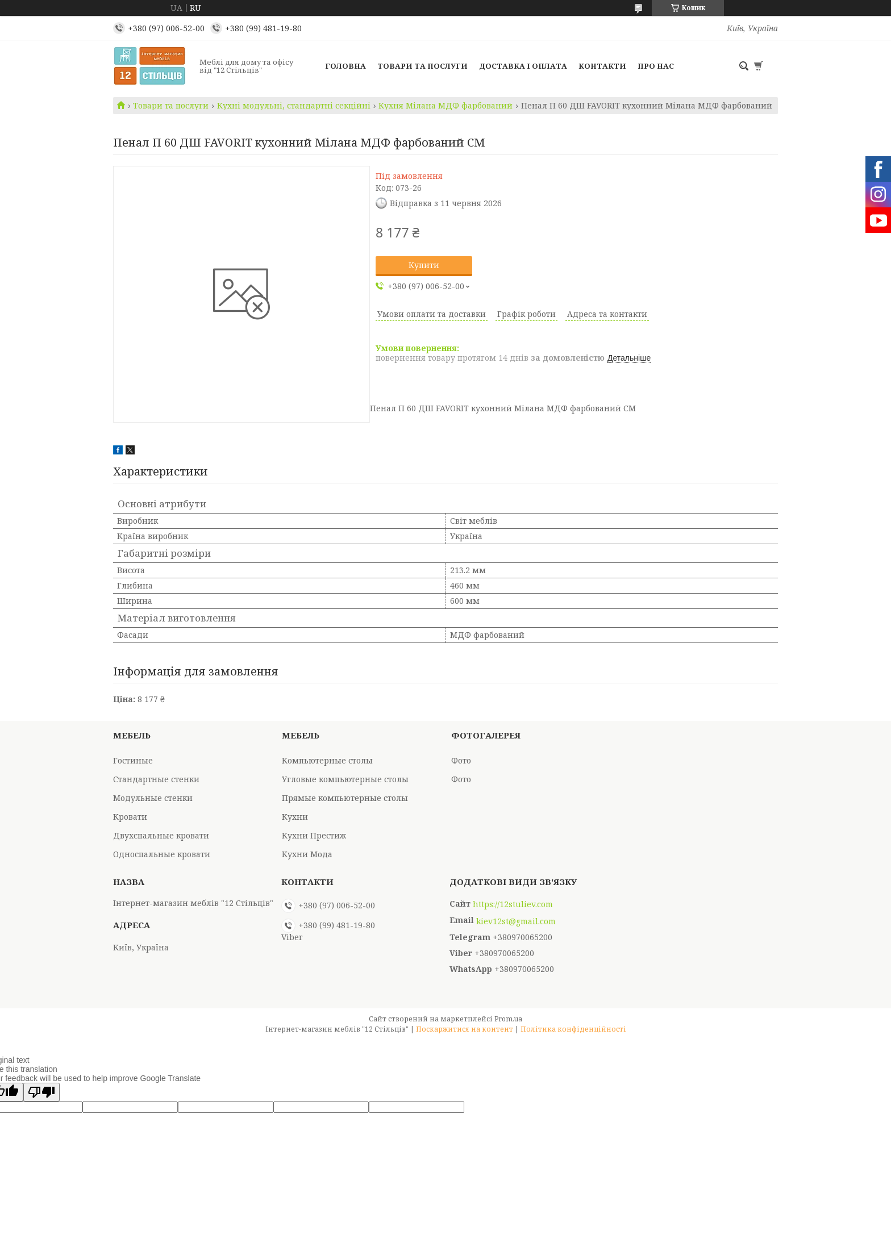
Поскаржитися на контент (464, 1029)
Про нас (656, 66)
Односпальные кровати (161, 854)
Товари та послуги (422, 66)
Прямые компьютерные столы (345, 797)
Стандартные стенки (156, 779)
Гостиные (133, 760)
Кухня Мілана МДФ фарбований (445, 105)
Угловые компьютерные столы (345, 779)
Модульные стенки (153, 797)
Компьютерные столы (327, 760)
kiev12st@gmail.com (516, 921)
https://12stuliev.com (513, 904)
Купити (424, 265)
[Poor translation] (41, 1092)
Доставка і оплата (523, 66)
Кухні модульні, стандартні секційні (293, 105)
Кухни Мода (307, 854)
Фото (461, 760)
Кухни (295, 816)
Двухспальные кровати (161, 835)
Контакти (602, 66)
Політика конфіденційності (573, 1029)
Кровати (130, 816)
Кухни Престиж (314, 835)
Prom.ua (508, 1019)
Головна (345, 66)
